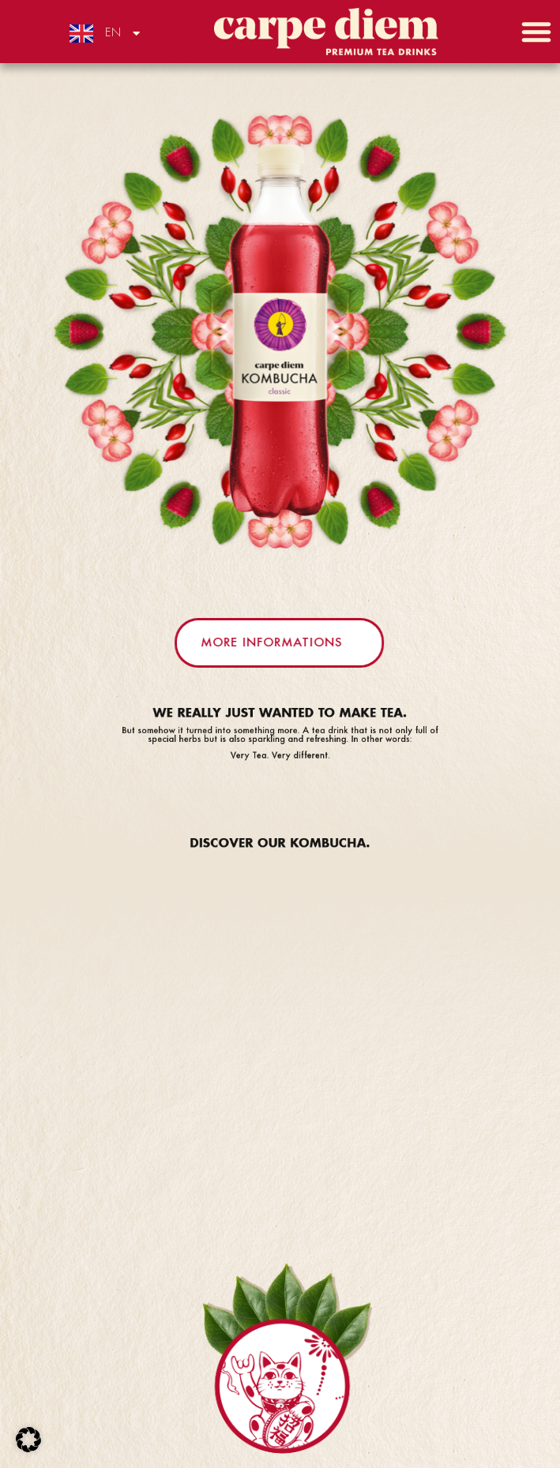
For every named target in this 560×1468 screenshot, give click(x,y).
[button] (536, 31)
